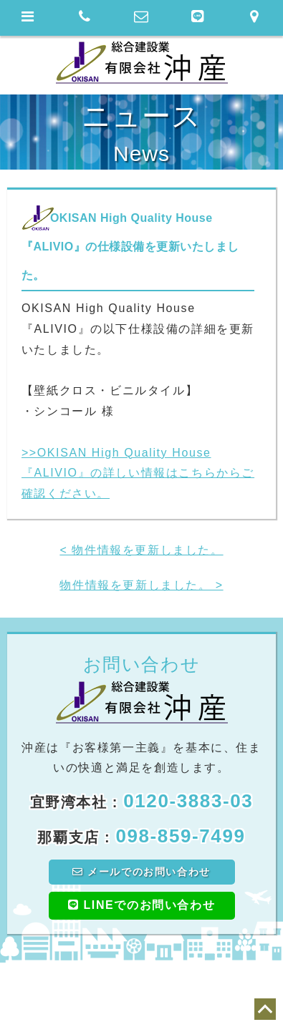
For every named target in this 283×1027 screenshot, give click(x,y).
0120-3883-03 (188, 801)
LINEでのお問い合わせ (141, 905)
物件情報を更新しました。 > (141, 585)
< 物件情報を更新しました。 (141, 550)
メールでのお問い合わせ (141, 871)
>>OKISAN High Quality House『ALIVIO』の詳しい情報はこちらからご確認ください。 (137, 473)
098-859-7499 (180, 836)
